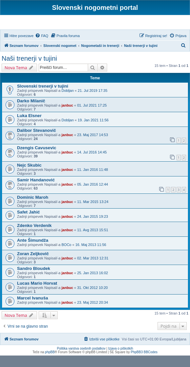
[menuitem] (41, 47)
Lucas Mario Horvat (37, 294)
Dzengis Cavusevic (36, 159)
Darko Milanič (31, 112)
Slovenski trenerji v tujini (42, 97)
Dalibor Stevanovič (36, 141)
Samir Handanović (36, 191)
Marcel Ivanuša (32, 309)
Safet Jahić (28, 223)
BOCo (66, 256)
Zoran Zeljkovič (33, 264)
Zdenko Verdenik (34, 236)
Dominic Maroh (32, 208)
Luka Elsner (29, 127)
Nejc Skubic (29, 176)
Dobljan (68, 102)
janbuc (67, 117)
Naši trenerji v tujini (29, 69)
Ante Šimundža (32, 251)
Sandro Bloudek (33, 279)
